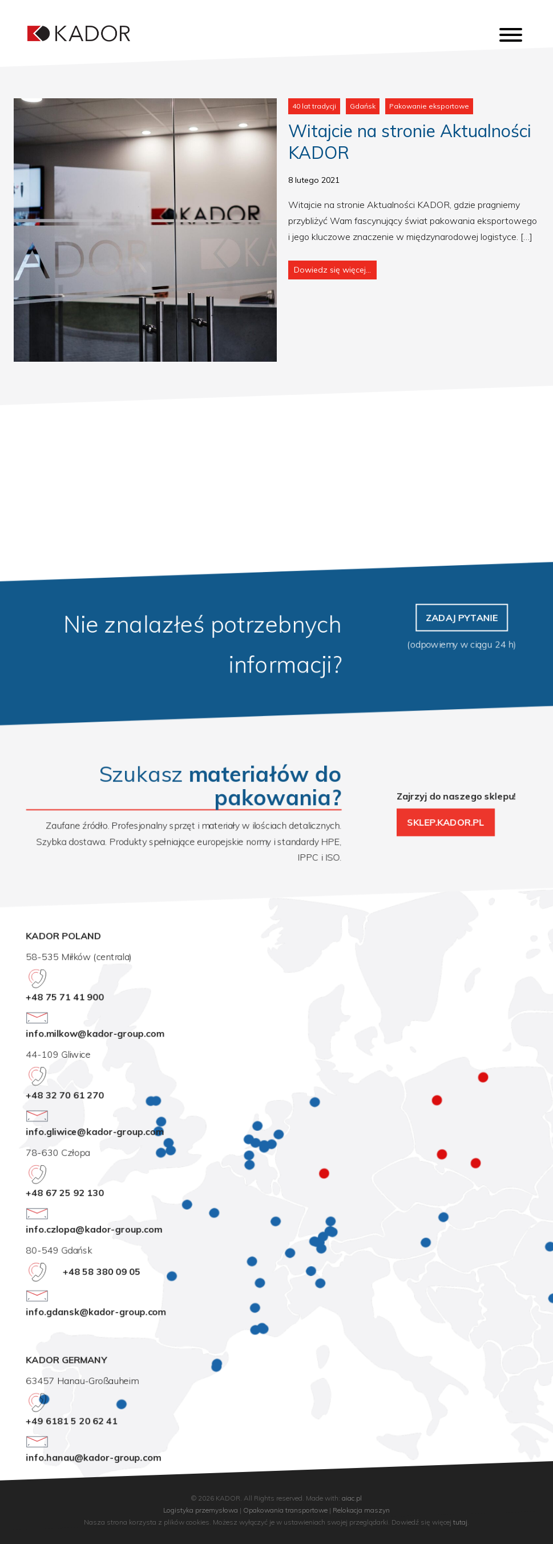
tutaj (460, 1522)
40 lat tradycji (314, 106)
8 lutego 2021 (314, 180)
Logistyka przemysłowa (200, 1510)
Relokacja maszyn (361, 1510)
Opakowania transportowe (285, 1510)
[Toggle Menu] (510, 35)
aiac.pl (352, 1498)
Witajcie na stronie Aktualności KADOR (409, 141)
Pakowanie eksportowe (429, 106)
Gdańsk (363, 106)
